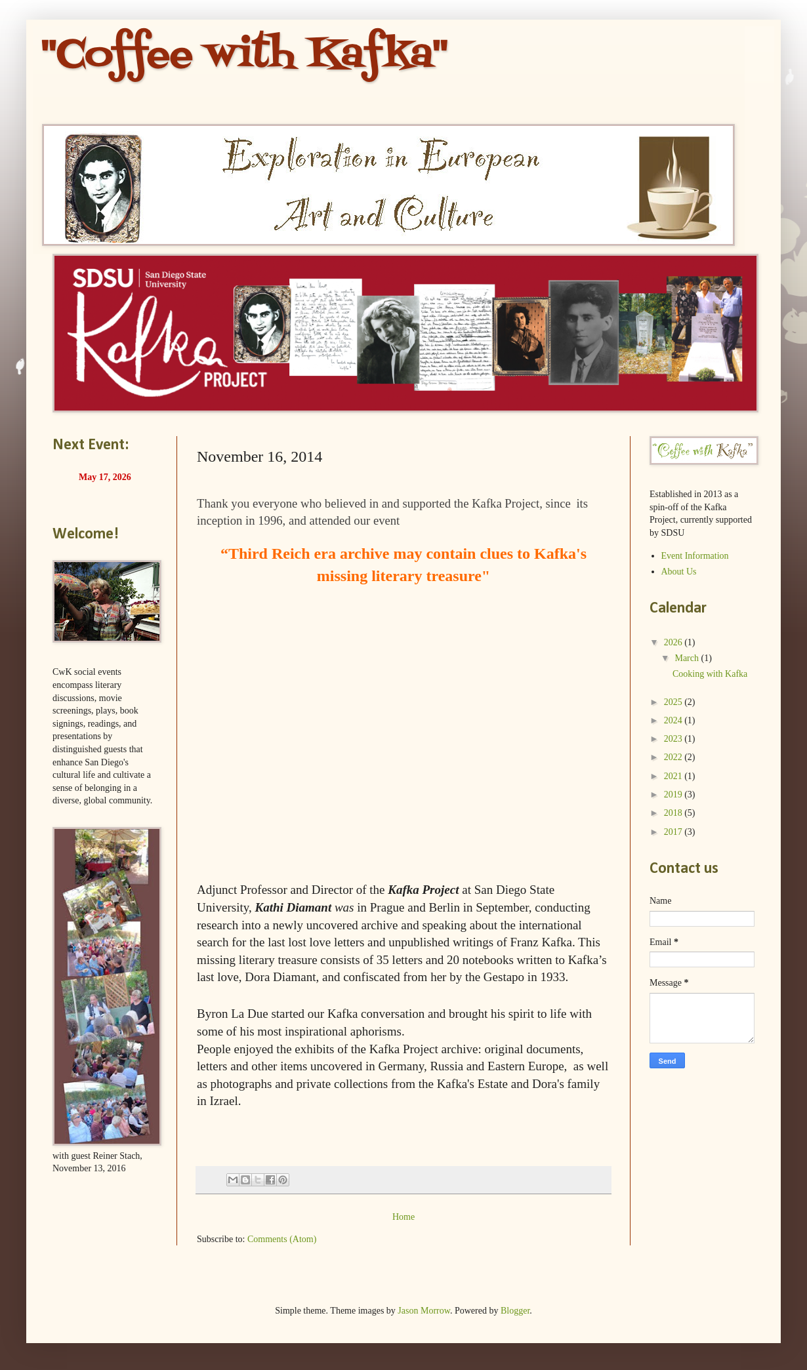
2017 (674, 832)
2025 (674, 702)
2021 (674, 776)
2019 (674, 794)
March (687, 658)
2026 (674, 642)
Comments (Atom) (281, 1239)
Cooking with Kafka (709, 674)
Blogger (515, 1311)
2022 (674, 757)
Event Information (695, 556)
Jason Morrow (424, 1311)
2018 (674, 813)
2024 (674, 720)
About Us (679, 571)
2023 (674, 739)
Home (403, 1217)
